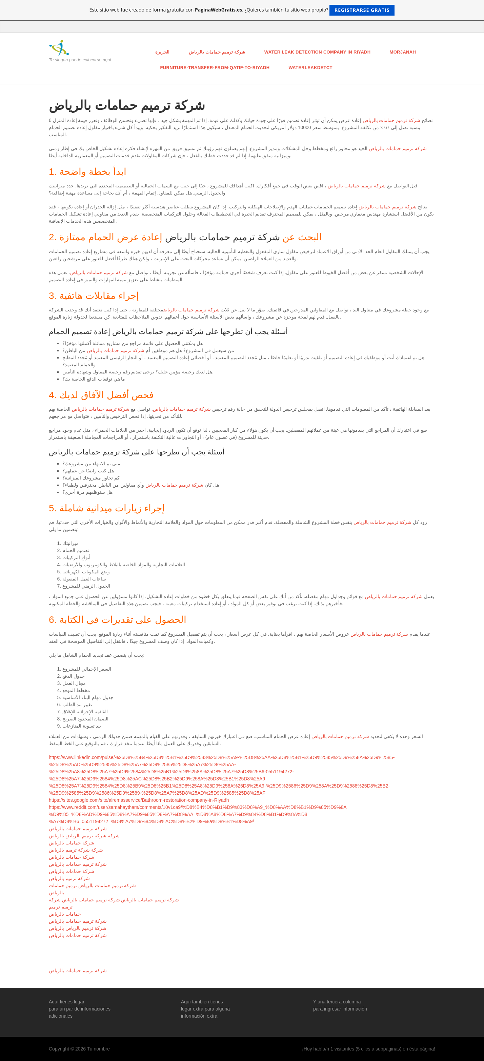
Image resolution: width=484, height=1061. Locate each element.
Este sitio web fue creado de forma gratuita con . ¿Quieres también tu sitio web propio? (242, 10)
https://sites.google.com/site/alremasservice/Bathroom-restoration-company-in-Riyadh (139, 800)
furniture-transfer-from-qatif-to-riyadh (215, 67)
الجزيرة (162, 52)
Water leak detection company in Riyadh (317, 52)
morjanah (403, 52)
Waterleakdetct (310, 67)
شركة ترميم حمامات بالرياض (217, 52)
